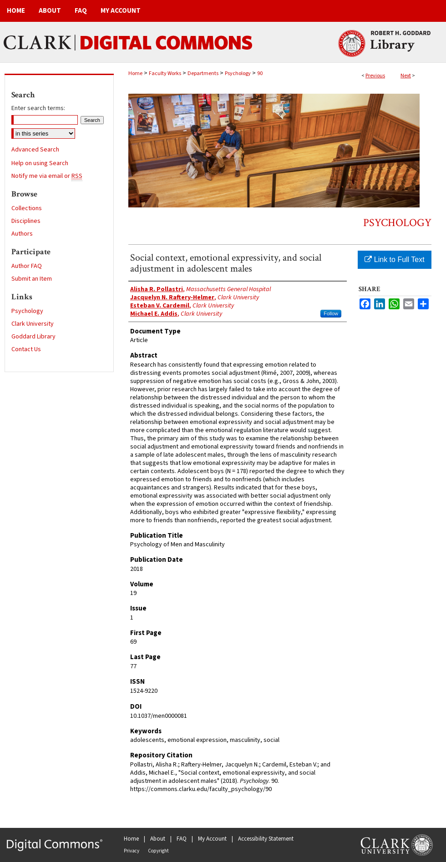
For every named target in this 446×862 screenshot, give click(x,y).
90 (260, 73)
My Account (212, 839)
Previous (375, 76)
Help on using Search (39, 163)
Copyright (158, 850)
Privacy (131, 850)
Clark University (32, 323)
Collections (26, 208)
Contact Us (26, 349)
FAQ (182, 839)
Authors (22, 233)
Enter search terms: (38, 108)
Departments (203, 73)
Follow (331, 313)
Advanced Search (35, 149)
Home (135, 73)
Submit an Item (31, 278)
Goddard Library (33, 336)
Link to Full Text (394, 259)
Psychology (238, 73)
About (157, 839)
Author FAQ (26, 266)
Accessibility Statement (266, 839)
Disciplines (26, 221)
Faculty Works (165, 73)
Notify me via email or (46, 176)
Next (405, 76)
